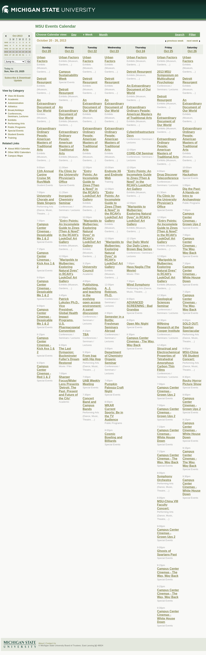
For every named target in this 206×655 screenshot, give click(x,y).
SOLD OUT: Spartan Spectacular (191, 327)
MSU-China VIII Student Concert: (191, 355)
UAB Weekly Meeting (91, 382)
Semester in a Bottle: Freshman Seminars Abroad (114, 324)
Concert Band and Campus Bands (89, 404)
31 (23, 55)
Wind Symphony (138, 284)
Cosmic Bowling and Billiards (113, 437)
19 (30, 49)
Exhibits (12, 120)
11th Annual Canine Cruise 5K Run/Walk (45, 176)
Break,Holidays (16, 110)
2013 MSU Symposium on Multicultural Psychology (167, 77)
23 (20, 52)
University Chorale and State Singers (46, 199)
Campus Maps (15, 156)
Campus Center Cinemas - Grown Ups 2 (168, 391)
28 (13, 55)
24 (23, 52)
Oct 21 (69, 51)
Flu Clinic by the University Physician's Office (68, 176)
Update (18, 80)
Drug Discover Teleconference (168, 176)
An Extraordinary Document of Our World (46, 105)
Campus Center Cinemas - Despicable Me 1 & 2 (44, 231)
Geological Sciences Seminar (164, 302)
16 (20, 49)
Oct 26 (192, 51)
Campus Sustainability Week (68, 75)
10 (23, 45)
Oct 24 (140, 51)
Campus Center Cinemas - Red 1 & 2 (44, 371)
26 (30, 52)
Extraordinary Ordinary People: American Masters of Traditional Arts (46, 139)
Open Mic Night (137, 323)
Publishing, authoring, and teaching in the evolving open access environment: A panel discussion (92, 299)
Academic (13, 99)
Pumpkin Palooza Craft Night (114, 387)
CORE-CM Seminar (140, 153)
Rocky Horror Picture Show (192, 382)
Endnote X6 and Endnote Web (114, 174)
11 (26, 45)
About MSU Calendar (19, 148)
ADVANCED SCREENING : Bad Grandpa (139, 306)
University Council (90, 268)
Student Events (16, 134)
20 (10, 52)
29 (10, 42)
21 (13, 52)
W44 (6, 55)
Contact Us (51, 643)
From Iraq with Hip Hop (92, 357)
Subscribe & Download (17, 77)
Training (12, 138)
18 (26, 49)
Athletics (12, 106)
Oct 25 (168, 51)
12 (30, 45)
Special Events (15, 130)
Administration (15, 103)
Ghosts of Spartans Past (167, 552)
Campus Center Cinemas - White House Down (168, 435)
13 (10, 49)
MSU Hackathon (190, 172)
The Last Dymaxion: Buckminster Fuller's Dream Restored (69, 355)
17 (23, 49)
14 (13, 49)
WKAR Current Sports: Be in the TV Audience (114, 412)
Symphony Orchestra (164, 478)
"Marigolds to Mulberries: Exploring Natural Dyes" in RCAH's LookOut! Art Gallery (68, 270)
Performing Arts (16, 123)
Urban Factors (42, 59)
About (41, 643)
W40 (6, 42)
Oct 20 (46, 51)
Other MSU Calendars (19, 152)
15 (17, 49)
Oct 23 (114, 51)
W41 (6, 45)
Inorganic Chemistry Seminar (66, 199)
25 (26, 52)
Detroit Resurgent (44, 80)
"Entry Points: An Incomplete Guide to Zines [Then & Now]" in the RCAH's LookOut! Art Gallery (69, 231)
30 (13, 42)
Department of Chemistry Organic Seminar (114, 357)
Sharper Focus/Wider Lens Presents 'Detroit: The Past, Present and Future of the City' (69, 387)
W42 (6, 49)
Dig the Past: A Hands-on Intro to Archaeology (192, 194)
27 (10, 55)
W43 (6, 52)
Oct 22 (92, 51)
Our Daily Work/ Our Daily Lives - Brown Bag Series (139, 245)
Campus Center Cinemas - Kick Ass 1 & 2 (46, 260)
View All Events (16, 96)
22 (17, 52)
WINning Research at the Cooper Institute (168, 327)
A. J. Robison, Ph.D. (111, 292)
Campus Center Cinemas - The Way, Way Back (140, 341)
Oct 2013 (18, 35)
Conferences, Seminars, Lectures (18, 115)
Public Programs (16, 127)
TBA (86, 334)
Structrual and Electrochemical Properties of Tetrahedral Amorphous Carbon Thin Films (168, 359)
